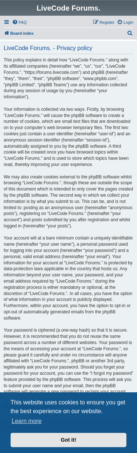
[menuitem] (19, 22)
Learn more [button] (27, 421)
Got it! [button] (68, 440)
